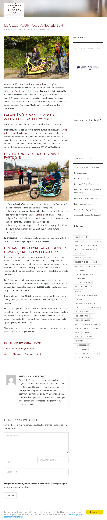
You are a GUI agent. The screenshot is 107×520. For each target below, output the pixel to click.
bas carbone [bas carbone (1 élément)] (93, 245)
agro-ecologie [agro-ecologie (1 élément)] (81, 237)
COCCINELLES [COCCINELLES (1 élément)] (80, 270)
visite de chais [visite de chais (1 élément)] (81, 349)
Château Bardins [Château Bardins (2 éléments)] (93, 266)
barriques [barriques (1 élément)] (79, 245)
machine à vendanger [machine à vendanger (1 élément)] (84, 312)
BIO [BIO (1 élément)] (76, 250)
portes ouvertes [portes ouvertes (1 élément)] (82, 328)
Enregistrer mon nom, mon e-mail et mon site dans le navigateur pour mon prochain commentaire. (35, 485)
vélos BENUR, (33, 84)
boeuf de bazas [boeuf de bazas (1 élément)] (88, 250)
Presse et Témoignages (83, 209)
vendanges (41, 214)
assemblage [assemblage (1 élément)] (80, 241)
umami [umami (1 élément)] (86, 332)
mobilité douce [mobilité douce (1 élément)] (81, 316)
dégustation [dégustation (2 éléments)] (80, 299)
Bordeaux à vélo (45, 29)
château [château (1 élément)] (78, 266)
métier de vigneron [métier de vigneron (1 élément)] (83, 320)
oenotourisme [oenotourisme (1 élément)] (91, 324)
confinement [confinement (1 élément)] (80, 279)
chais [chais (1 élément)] (94, 262)
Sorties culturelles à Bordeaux (86, 215)
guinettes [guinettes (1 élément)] (79, 308)
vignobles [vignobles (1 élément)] (79, 341)
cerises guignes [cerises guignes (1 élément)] (81, 262)
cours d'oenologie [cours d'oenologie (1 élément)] (83, 283)
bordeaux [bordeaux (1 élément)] (79, 254)
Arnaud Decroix (14, 29)
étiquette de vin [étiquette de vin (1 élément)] (82, 357)
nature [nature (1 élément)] (78, 324)
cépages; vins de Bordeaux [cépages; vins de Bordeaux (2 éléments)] (86, 295)
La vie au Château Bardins (84, 184)
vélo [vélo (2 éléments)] (96, 353)
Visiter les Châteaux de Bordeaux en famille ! (24, 354)
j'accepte (94, 511)
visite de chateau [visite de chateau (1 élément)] (82, 353)
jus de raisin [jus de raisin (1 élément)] (93, 308)
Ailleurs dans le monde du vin (86, 167)
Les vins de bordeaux (82, 204)
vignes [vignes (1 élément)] (89, 337)
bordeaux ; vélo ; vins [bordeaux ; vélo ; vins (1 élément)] (84, 258)
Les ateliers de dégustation (85, 198)
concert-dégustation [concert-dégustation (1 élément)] (84, 274)
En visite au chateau (82, 179)
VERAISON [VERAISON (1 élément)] (78, 337)
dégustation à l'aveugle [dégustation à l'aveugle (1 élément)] (85, 303)
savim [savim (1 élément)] (96, 328)
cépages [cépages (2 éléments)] (78, 291)
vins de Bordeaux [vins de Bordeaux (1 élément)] (82, 345)
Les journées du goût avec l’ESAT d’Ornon (22, 342)
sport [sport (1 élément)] (77, 332)
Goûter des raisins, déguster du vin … (20, 348)
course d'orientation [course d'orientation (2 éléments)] (84, 287)
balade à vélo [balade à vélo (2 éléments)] (95, 241)
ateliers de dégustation (14, 91)
